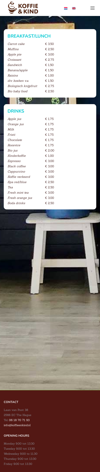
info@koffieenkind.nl (17, 425)
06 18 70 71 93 (19, 420)
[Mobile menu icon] (92, 8)
